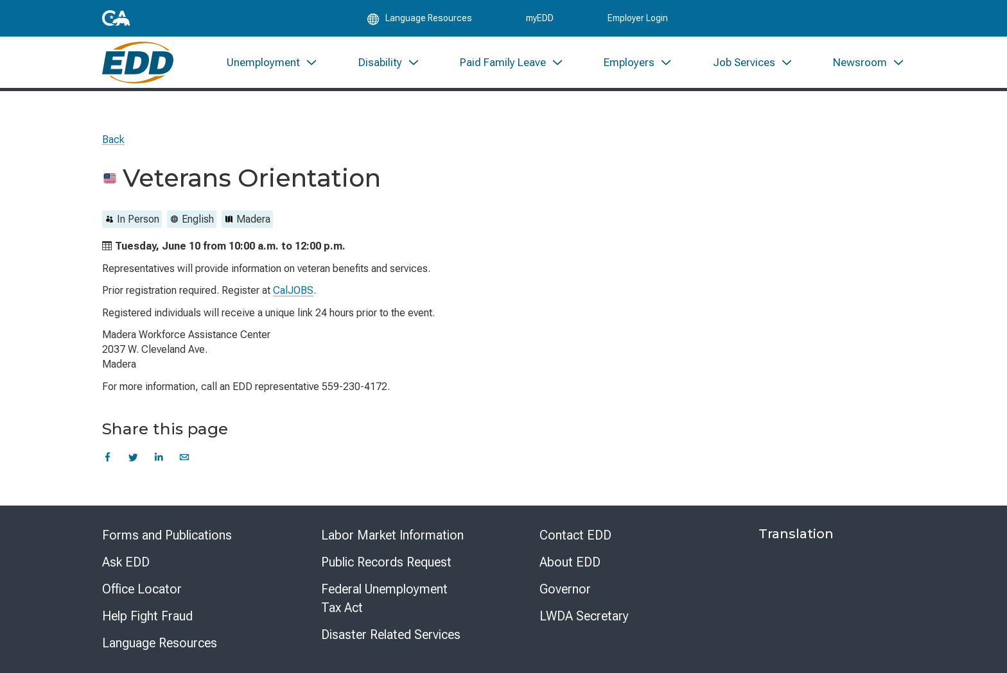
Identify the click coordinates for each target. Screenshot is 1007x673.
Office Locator (142, 589)
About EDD (569, 562)
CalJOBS (293, 290)
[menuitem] (272, 69)
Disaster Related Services (390, 634)
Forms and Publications (167, 535)
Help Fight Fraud (147, 616)
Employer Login (638, 20)
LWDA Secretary (584, 616)
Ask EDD (126, 562)
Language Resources (159, 643)
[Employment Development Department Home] (137, 69)
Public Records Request (386, 562)
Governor (565, 589)
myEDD (540, 20)
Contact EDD (575, 535)
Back (113, 139)
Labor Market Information (392, 535)
